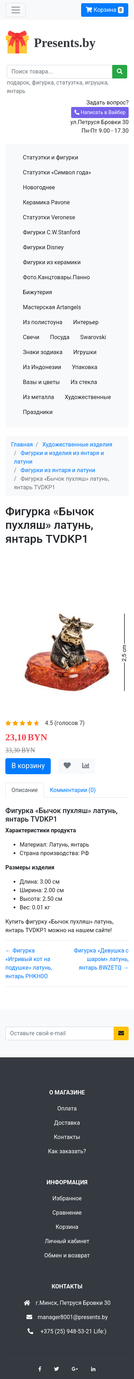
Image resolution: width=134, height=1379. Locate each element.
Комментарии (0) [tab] (73, 790)
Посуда (59, 337)
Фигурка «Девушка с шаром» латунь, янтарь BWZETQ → (101, 959)
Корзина (105, 9)
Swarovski (93, 337)
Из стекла (84, 382)
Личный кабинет (67, 1241)
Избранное (66, 1198)
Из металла (38, 397)
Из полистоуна (42, 322)
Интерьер (85, 322)
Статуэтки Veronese (49, 217)
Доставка (67, 1122)
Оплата (66, 1108)
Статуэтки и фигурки (50, 157)
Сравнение (67, 1212)
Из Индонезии (42, 367)
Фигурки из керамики (52, 262)
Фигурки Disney (43, 247)
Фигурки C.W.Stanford (51, 232)
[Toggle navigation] (16, 10)
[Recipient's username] (60, 71)
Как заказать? (67, 1151)
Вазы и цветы (41, 382)
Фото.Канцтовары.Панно (56, 277)
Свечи (31, 337)
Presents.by (64, 43)
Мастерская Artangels (52, 307)
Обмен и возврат (67, 1255)
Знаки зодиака (43, 352)
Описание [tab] (24, 790)
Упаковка (84, 367)
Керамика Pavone (46, 202)
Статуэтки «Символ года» (57, 172)
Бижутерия (37, 292)
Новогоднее (39, 187)
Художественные (88, 397)
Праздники (38, 412)
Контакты (67, 1137)
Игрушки (84, 352)
